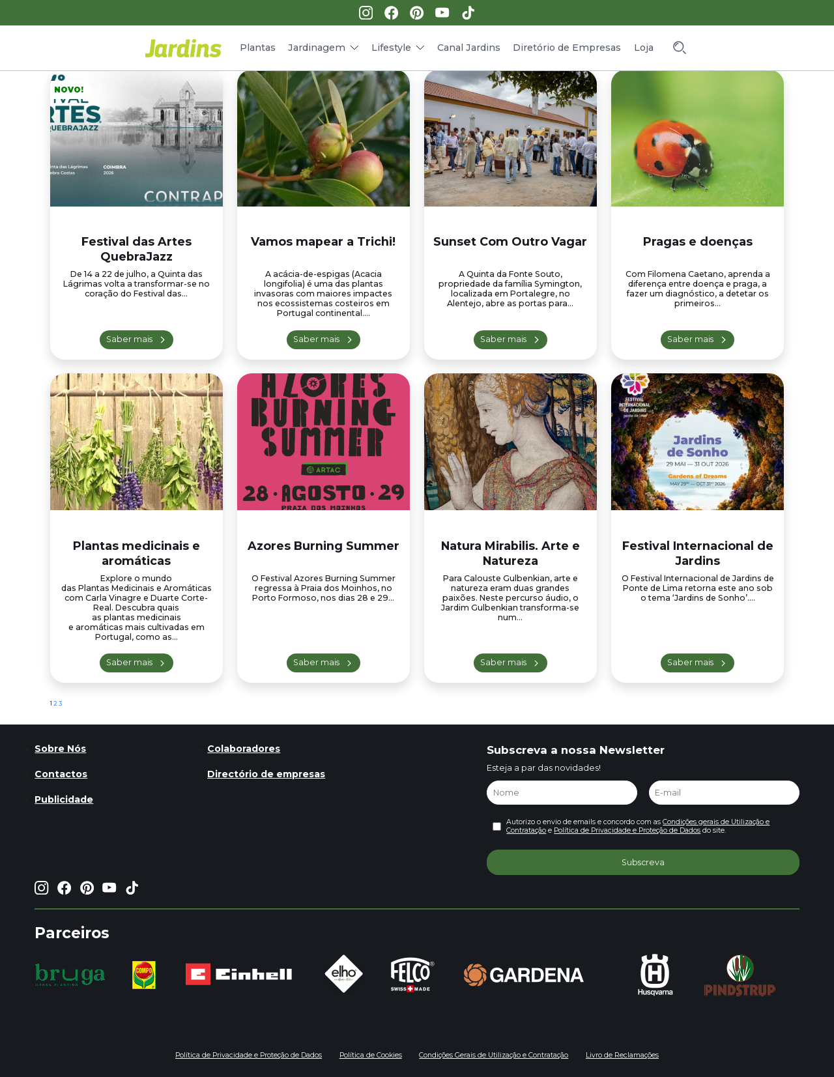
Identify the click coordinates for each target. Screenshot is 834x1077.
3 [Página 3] (60, 703)
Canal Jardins (468, 47)
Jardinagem (316, 47)
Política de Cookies (370, 1055)
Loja (644, 47)
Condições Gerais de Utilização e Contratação (493, 1055)
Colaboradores (243, 748)
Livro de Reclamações (622, 1055)
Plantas (258, 47)
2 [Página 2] (55, 703)
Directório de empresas (266, 774)
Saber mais (129, 339)
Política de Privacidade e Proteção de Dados (627, 830)
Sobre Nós (60, 748)
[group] (70, 974)
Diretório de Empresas (567, 47)
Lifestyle (391, 47)
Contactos (61, 774)
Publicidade (64, 799)
